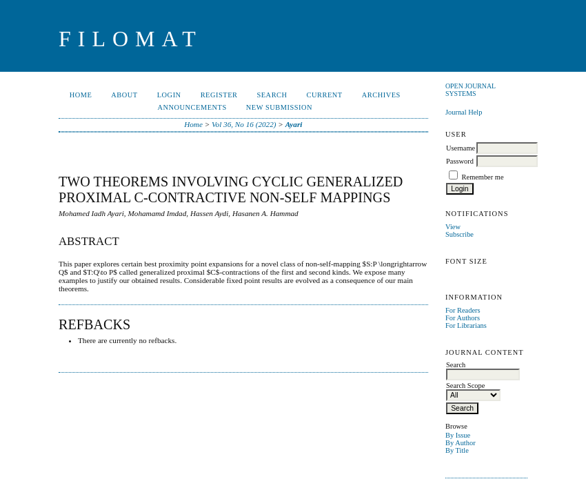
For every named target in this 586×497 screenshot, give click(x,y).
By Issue (457, 435)
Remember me (483, 177)
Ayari (294, 124)
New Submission (279, 107)
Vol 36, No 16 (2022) (244, 124)
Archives (381, 95)
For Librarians (466, 325)
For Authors (462, 318)
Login (169, 95)
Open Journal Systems (470, 89)
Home (81, 95)
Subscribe (459, 234)
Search (271, 95)
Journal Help (463, 112)
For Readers (463, 310)
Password (460, 161)
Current (325, 95)
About (124, 95)
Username (460, 148)
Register (219, 95)
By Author (460, 443)
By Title (457, 450)
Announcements (191, 107)
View (453, 227)
